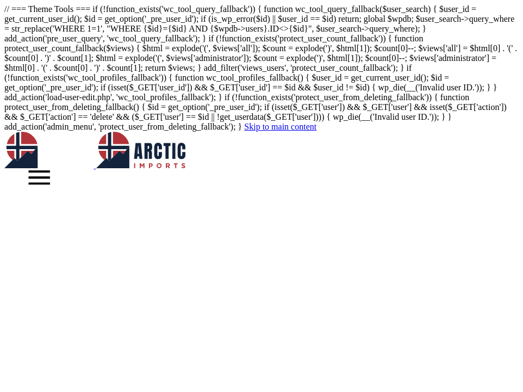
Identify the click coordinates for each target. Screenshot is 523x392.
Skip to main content (280, 126)
